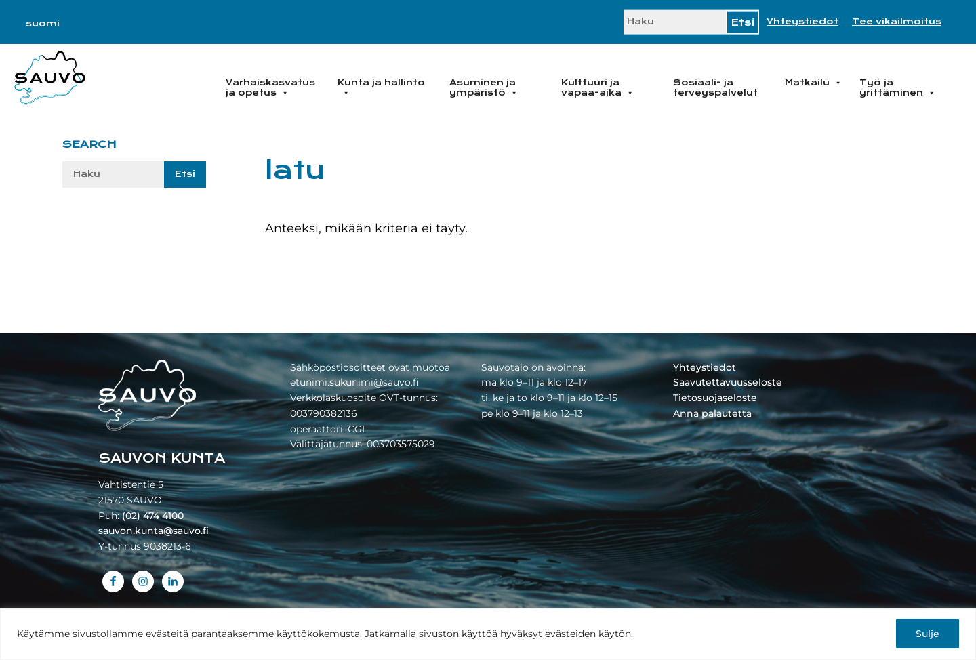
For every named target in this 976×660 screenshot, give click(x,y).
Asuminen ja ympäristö (483, 87)
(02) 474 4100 (153, 516)
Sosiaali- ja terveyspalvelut (715, 87)
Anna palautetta (712, 413)
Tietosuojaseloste (715, 398)
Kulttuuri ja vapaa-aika (597, 87)
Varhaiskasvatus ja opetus (270, 87)
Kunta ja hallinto (381, 87)
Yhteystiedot (802, 21)
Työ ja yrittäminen (897, 87)
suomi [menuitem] (43, 23)
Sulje (927, 633)
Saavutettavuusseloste (727, 382)
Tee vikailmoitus (896, 21)
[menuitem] (42, 24)
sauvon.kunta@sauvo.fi (153, 530)
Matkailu (813, 82)
